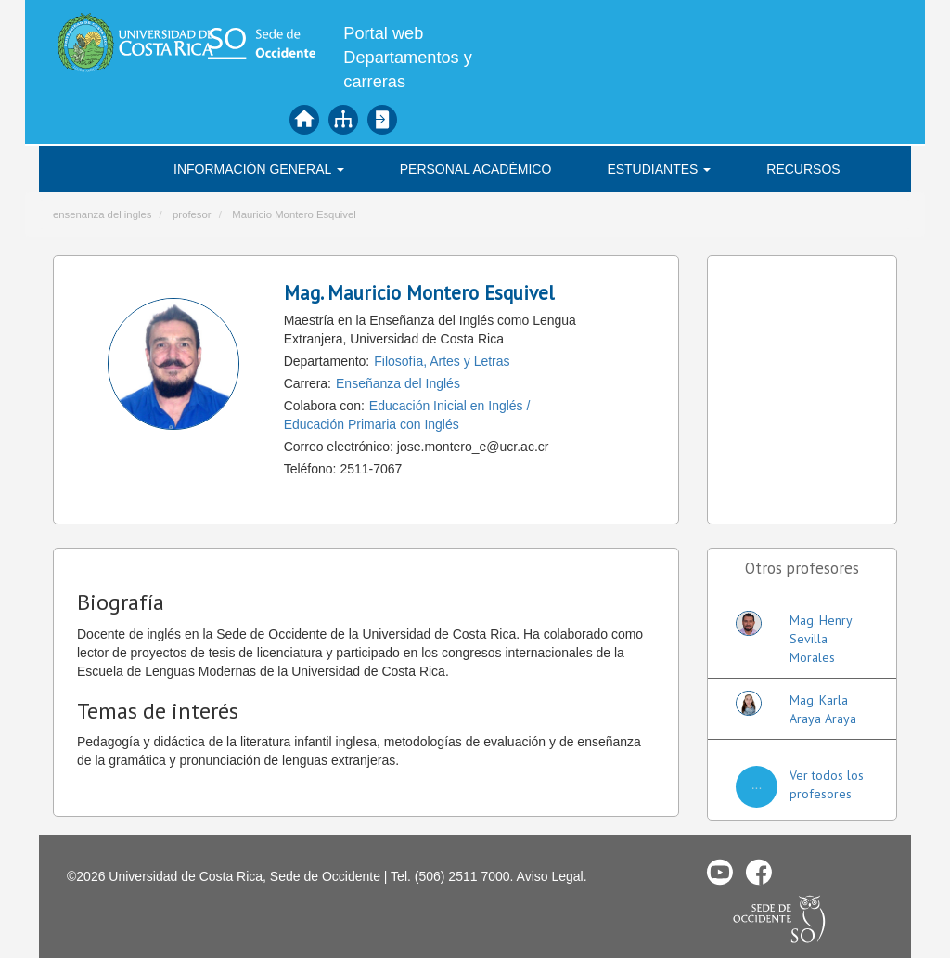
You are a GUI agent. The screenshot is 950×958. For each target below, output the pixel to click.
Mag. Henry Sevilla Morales (821, 639)
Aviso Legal (550, 876)
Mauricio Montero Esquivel (293, 214)
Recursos (803, 169)
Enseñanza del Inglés (398, 383)
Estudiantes (659, 169)
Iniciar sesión (382, 120)
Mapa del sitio (343, 120)
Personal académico (476, 169)
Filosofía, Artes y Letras (441, 361)
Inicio (304, 120)
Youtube (720, 871)
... (757, 784)
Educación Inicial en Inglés (446, 405)
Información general (258, 169)
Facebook (759, 871)
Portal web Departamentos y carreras (407, 57)
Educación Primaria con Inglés (371, 424)
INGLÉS (118, 169)
